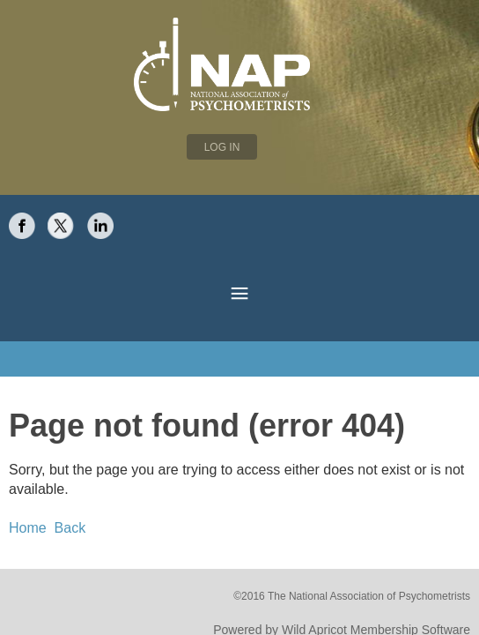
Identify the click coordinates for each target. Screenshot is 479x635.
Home (25, 475)
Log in (222, 147)
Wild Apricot (334, 573)
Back (62, 475)
